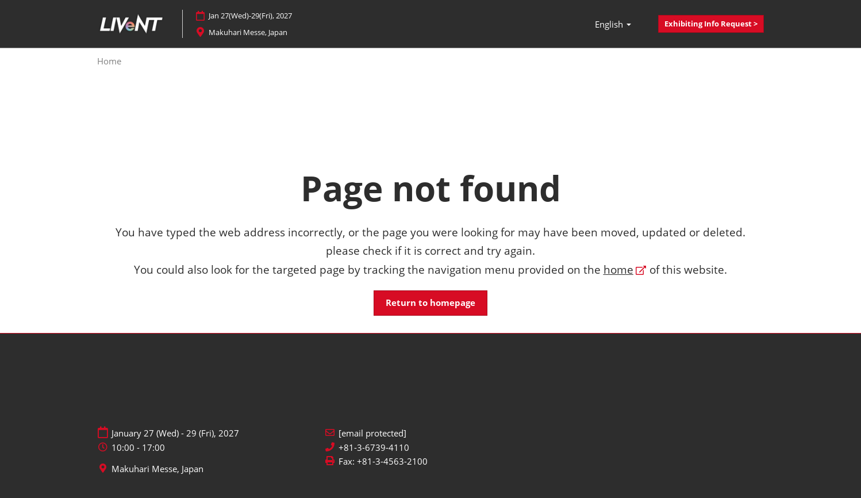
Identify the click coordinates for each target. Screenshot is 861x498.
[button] (711, 24)
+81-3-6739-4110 (374, 447)
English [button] (613, 24)
